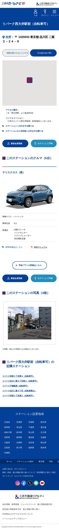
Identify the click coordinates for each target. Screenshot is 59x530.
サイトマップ (7, 476)
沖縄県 (7, 453)
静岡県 (19, 437)
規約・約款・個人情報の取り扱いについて (18, 472)
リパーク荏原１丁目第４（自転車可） (18, 376)
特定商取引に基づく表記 (46, 472)
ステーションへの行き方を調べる (20, 126)
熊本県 (43, 448)
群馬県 (7, 427)
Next (56, 195)
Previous (2, 195)
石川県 (43, 432)
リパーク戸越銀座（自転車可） (15, 386)
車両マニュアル (40, 247)
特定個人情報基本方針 (11, 509)
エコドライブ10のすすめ (23, 476)
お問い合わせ (7, 469)
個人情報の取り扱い (31, 509)
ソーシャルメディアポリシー (14, 519)
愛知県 (31, 437)
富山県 (31, 432)
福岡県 (31, 448)
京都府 (43, 437)
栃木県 (43, 422)
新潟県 (19, 432)
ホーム (9, 461)
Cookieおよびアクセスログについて (17, 514)
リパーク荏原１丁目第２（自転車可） (18, 396)
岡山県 (43, 442)
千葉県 (31, 427)
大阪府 (7, 442)
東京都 (43, 427)
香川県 (19, 448)
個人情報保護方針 (44, 504)
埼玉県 (19, 427)
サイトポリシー (20, 469)
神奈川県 (8, 432)
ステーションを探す (25, 461)
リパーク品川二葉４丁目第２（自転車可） (20, 381)
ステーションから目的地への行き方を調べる (24, 131)
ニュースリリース (28, 504)
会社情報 (6, 504)
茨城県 (31, 422)
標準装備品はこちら (14, 247)
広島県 (7, 448)
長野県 (7, 437)
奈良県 (31, 442)
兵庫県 (19, 442)
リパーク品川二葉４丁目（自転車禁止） (19, 391)
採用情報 (15, 504)
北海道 (7, 422)
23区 (51, 461)
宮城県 (19, 422)
